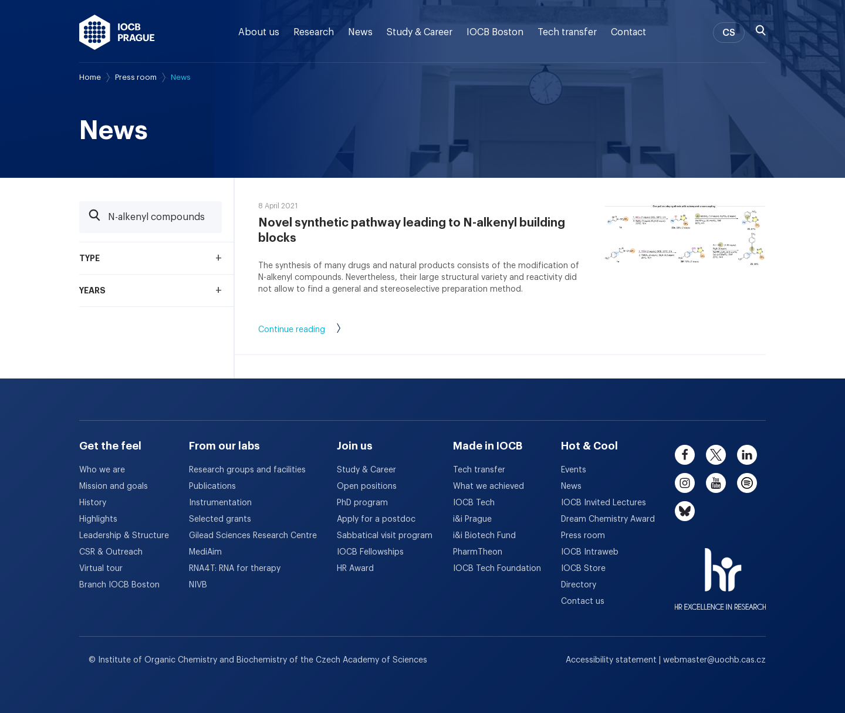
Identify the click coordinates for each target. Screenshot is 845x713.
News (360, 32)
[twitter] (716, 455)
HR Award (355, 569)
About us (258, 32)
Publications (212, 486)
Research (313, 32)
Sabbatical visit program (384, 536)
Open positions (367, 486)
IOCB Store (583, 569)
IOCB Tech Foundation (497, 569)
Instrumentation (220, 503)
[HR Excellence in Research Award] (720, 571)
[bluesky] (685, 511)
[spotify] (747, 483)
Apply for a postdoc (376, 519)
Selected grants (220, 519)
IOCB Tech (474, 503)
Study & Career (419, 32)
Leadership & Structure (124, 536)
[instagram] (685, 483)
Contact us (582, 601)
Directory (578, 585)
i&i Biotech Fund (484, 536)
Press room (136, 77)
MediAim (205, 552)
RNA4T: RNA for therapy (234, 569)
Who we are (102, 470)
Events (573, 470)
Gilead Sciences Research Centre (253, 536)
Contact (628, 32)
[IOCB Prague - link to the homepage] (117, 32)
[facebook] (685, 455)
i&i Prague (472, 519)
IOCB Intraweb (589, 552)
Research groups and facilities (247, 470)
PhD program (362, 503)
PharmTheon (477, 552)
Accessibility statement (612, 660)
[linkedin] (747, 455)
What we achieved (488, 486)
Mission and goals (113, 486)
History (92, 503)
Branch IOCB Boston (119, 585)
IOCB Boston (495, 32)
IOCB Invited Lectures (603, 503)
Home (90, 77)
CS (728, 33)
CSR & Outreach (111, 552)
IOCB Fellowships (370, 552)
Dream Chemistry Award (608, 519)
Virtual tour (101, 569)
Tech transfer (567, 32)
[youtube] (716, 483)
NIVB (198, 585)
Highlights (98, 519)
